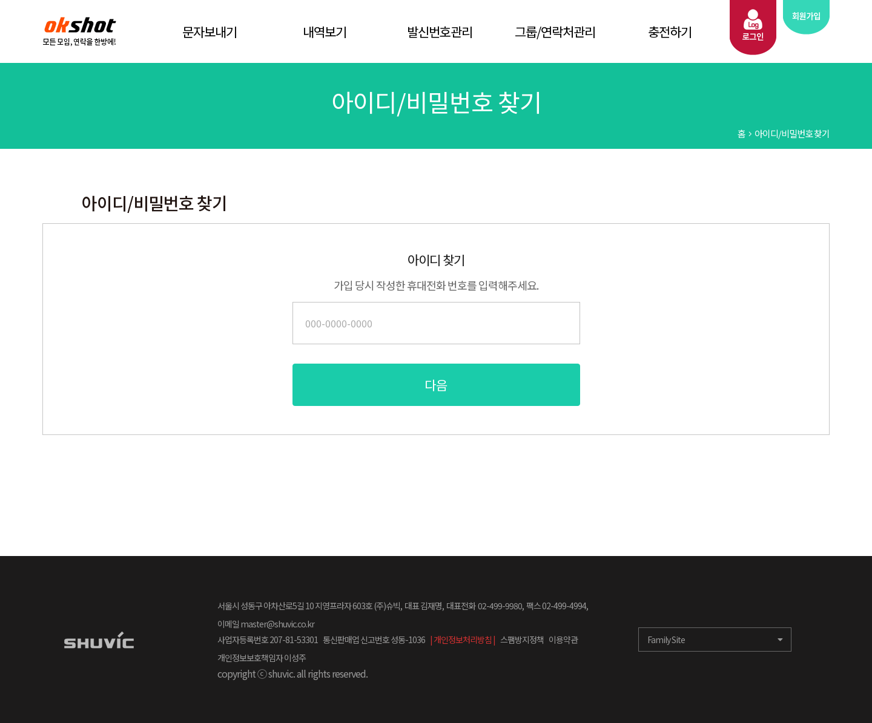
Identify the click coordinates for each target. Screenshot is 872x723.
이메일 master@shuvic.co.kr (265, 624)
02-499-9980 (500, 606)
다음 (436, 385)
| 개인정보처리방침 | (462, 639)
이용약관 (563, 639)
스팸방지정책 (522, 639)
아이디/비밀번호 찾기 (792, 133)
